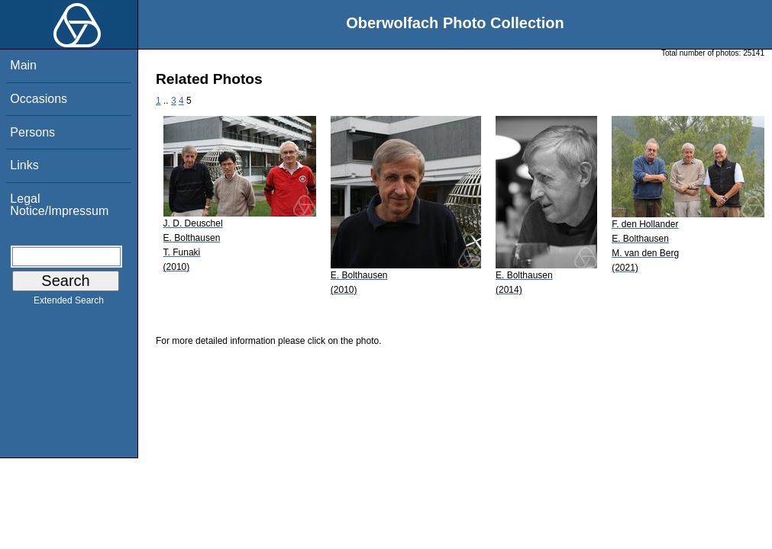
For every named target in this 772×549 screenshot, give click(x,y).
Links (24, 165)
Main (23, 65)
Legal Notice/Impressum (59, 204)
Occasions (38, 98)
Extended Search (69, 303)
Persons (32, 132)
